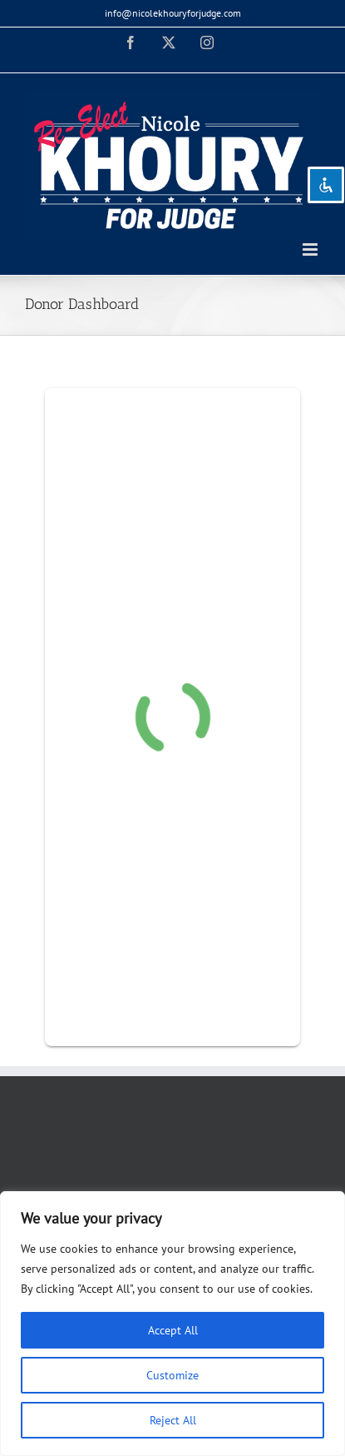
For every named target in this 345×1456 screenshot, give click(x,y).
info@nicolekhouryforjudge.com (173, 13)
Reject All (173, 1420)
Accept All (173, 1330)
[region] (172, 1323)
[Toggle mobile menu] (311, 249)
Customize (172, 1375)
